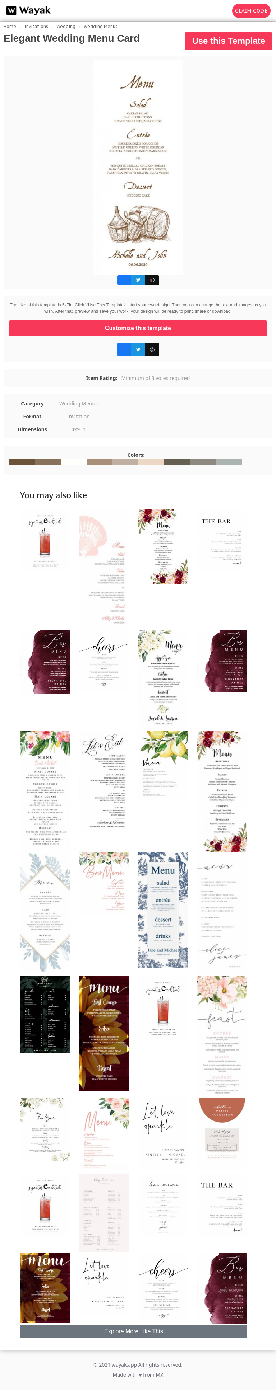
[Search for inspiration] (222, 11)
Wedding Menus (101, 26)
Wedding (65, 26)
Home (10, 26)
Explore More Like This (133, 1331)
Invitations (36, 26)
